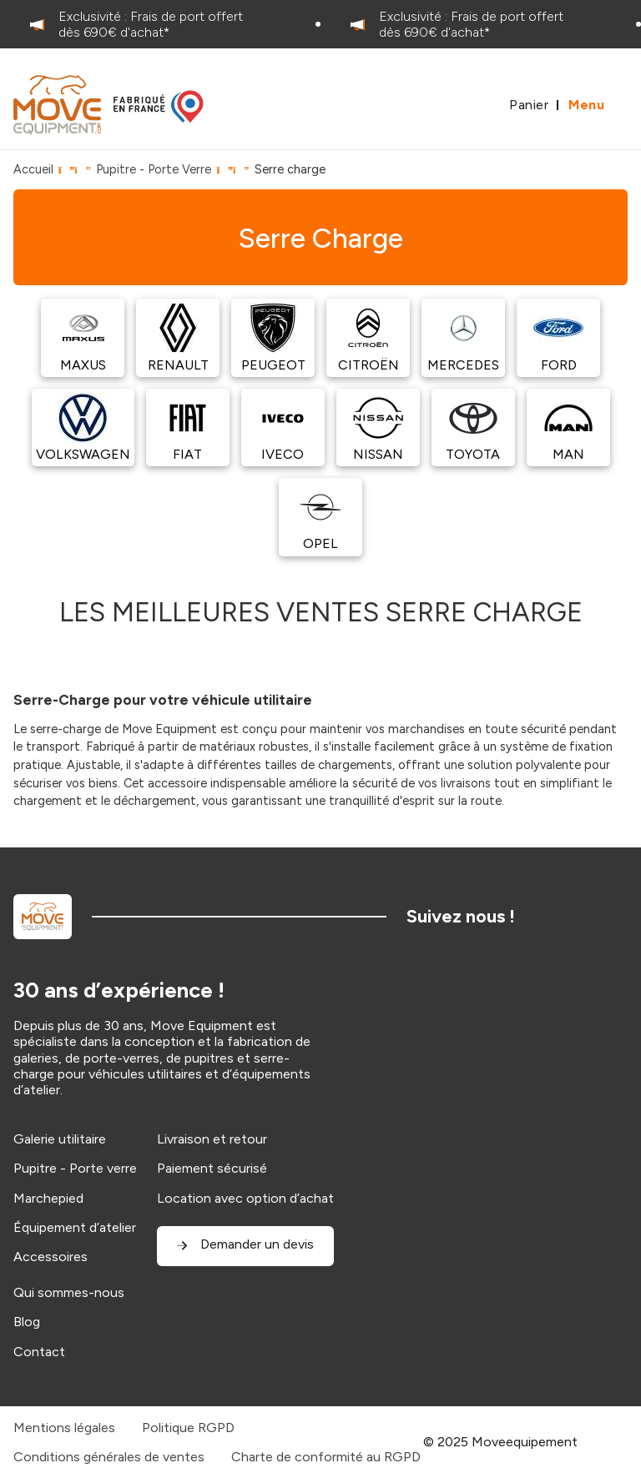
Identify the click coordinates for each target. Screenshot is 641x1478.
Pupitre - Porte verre (75, 1168)
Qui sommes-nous (68, 1292)
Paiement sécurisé (212, 1168)
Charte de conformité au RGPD (326, 1457)
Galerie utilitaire (59, 1139)
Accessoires (50, 1256)
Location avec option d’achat (245, 1198)
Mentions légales (64, 1427)
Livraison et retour (212, 1139)
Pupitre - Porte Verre (153, 169)
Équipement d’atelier (74, 1227)
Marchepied (48, 1198)
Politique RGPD (188, 1427)
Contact (39, 1352)
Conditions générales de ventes (108, 1457)
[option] (160, 24)
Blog (26, 1322)
